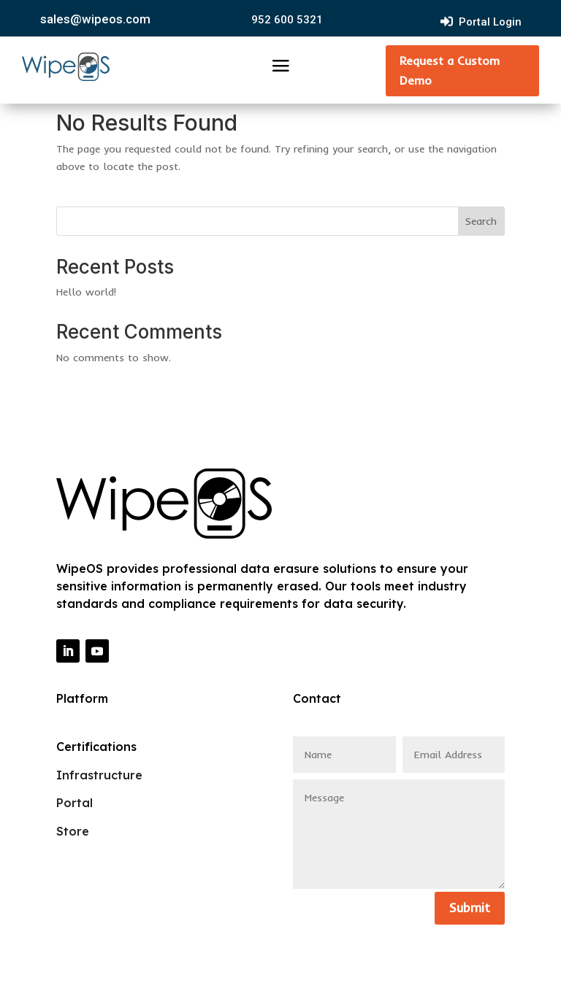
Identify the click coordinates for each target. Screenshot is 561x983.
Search (481, 221)
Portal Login (490, 21)
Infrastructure (99, 775)
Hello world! (86, 291)
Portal (74, 802)
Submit (469, 907)
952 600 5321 (287, 19)
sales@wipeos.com (95, 19)
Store (72, 831)
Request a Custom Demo (450, 70)
